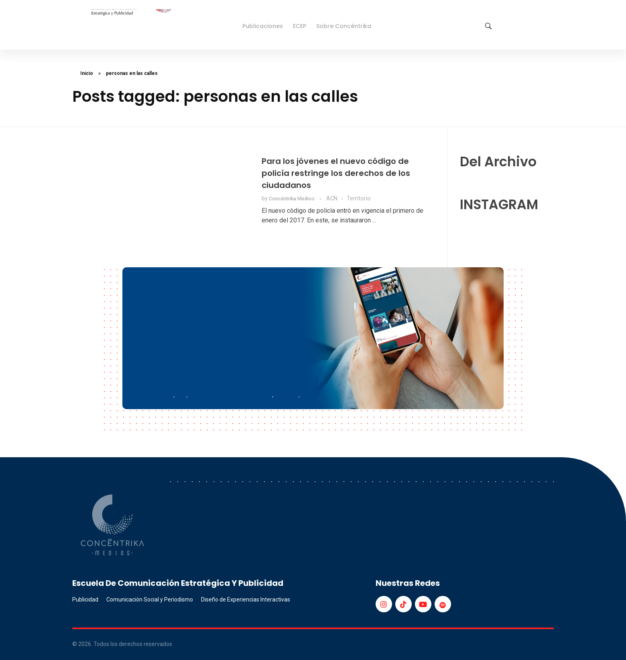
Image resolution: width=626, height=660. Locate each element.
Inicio (86, 73)
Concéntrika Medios (292, 199)
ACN (331, 198)
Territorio (359, 198)
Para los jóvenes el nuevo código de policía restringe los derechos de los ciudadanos (336, 173)
